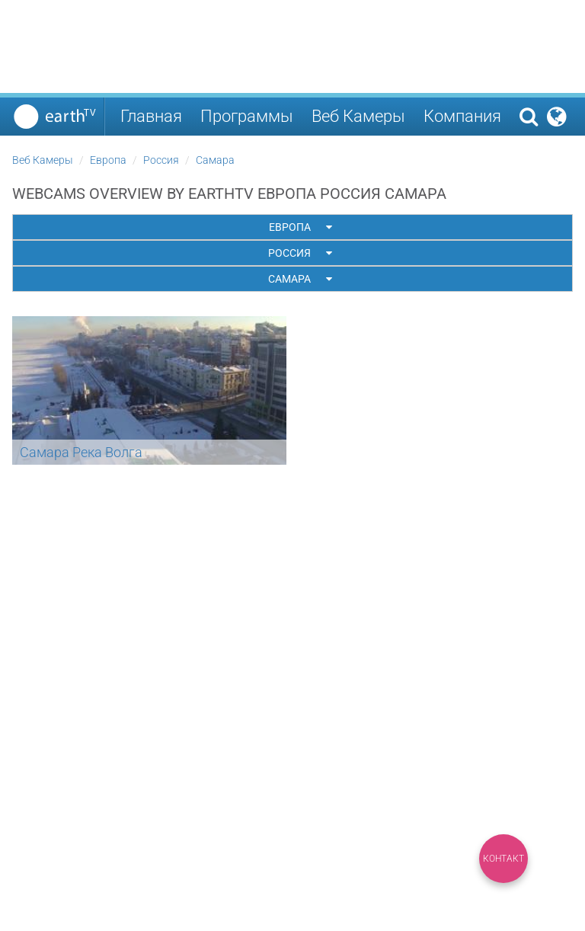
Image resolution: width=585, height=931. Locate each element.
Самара (215, 160)
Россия (161, 160)
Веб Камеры (358, 116)
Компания (462, 116)
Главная (151, 116)
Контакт (503, 858)
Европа (108, 160)
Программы (246, 116)
